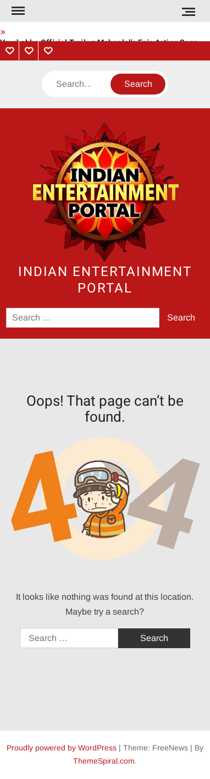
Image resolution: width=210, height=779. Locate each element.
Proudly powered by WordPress (62, 747)
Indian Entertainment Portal (105, 280)
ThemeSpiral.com (104, 760)
